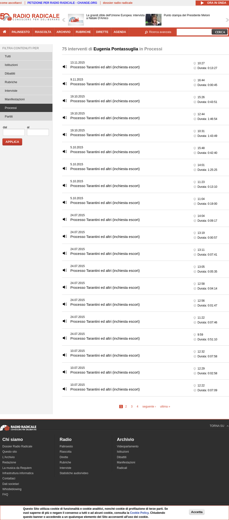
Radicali (122, 468)
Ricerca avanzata (160, 32)
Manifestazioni (15, 99)
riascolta (43, 32)
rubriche (83, 32)
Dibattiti (10, 73)
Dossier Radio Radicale (17, 446)
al (28, 127)
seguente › (149, 406)
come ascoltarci (11, 3)
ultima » (165, 406)
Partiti (9, 116)
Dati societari (10, 484)
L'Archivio (8, 457)
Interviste (11, 90)
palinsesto (21, 32)
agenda (120, 32)
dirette (102, 32)
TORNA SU (217, 426)
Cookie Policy (139, 513)
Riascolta (65, 451)
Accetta (197, 512)
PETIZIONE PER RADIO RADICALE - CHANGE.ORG (62, 3)
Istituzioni (11, 65)
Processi (11, 108)
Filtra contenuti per (20, 48)
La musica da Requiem (17, 468)
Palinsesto (66, 446)
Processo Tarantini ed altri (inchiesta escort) (105, 67)
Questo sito (9, 451)
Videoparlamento (128, 446)
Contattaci (8, 478)
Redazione (9, 462)
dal (5, 127)
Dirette (64, 457)
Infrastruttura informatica (17, 473)
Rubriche (11, 82)
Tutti (8, 56)
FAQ (5, 494)
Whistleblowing (11, 489)
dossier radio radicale (117, 3)
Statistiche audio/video (74, 473)
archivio (64, 32)
